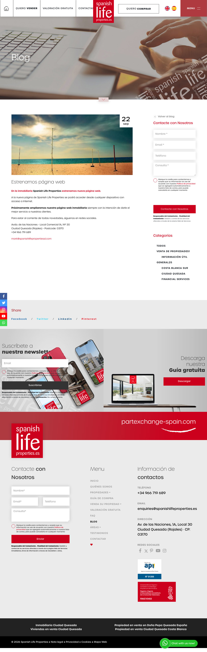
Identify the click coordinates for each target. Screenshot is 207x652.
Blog (93, 521)
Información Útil (172, 257)
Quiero (27, 8)
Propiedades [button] (99, 492)
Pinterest (89, 319)
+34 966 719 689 (152, 493)
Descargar (184, 381)
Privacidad (72, 642)
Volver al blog (163, 116)
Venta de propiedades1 (173, 251)
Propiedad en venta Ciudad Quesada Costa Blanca (150, 629)
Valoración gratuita (58, 8)
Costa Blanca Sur (172, 268)
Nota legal (57, 642)
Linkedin (65, 319)
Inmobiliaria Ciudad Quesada (56, 625)
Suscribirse (35, 385)
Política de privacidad (186, 184)
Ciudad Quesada (171, 273)
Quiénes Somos (101, 486)
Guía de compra (102, 498)
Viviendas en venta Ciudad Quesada (56, 629)
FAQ (92, 515)
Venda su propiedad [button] (105, 504)
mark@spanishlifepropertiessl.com (31, 238)
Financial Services (173, 279)
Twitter (43, 319)
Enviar (40, 539)
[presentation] (171, 198)
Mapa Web (100, 642)
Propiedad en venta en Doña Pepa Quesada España (151, 625)
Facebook (19, 319)
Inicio (94, 481)
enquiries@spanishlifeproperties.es (167, 509)
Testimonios (99, 533)
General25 (164, 262)
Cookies (86, 642)
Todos (161, 245)
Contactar (86, 8)
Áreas (94, 527)
